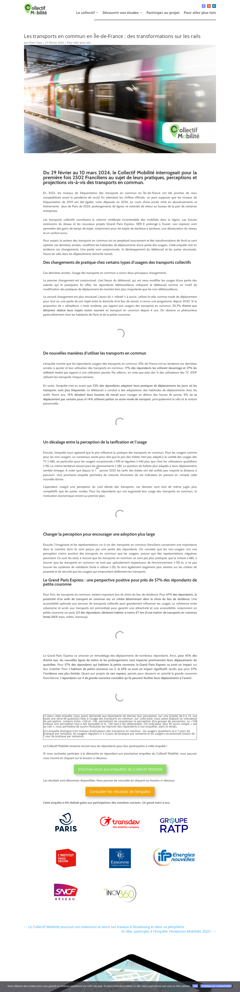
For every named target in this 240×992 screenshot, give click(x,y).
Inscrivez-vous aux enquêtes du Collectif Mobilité (120, 769)
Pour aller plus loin (200, 13)
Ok (195, 986)
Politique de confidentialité (216, 986)
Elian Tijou (35, 42)
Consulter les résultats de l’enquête (120, 791)
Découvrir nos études (121, 13)
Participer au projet (163, 13)
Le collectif (85, 13)
